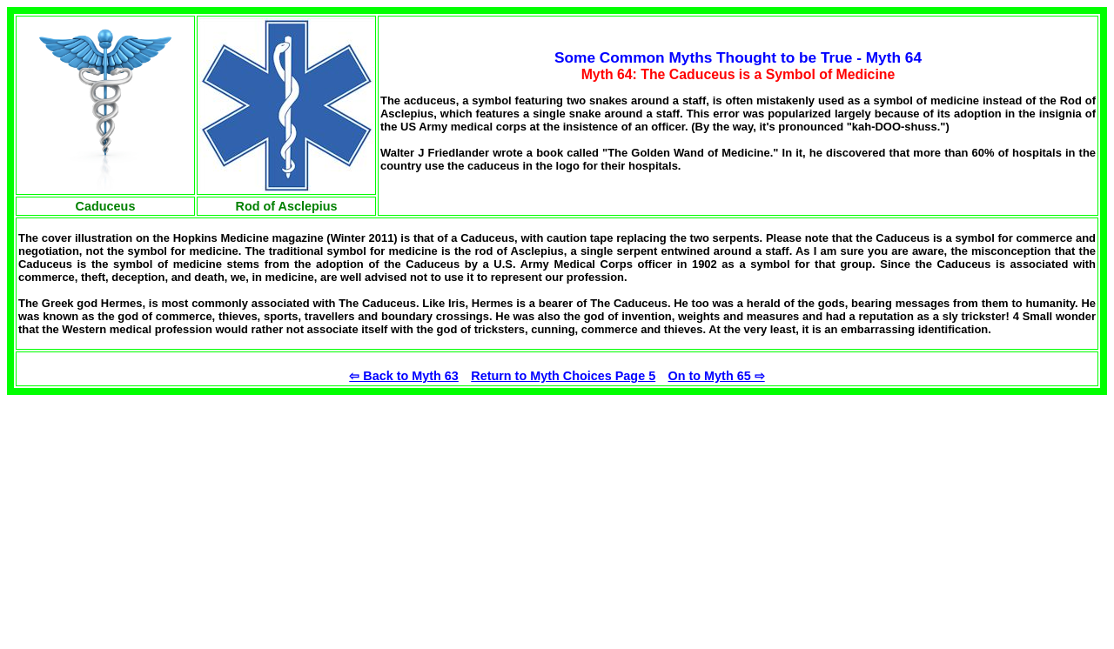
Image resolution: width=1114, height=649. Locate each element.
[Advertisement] (153, 517)
